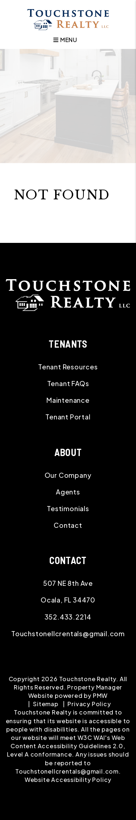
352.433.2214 (68, 617)
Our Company (68, 475)
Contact (68, 525)
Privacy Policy (89, 704)
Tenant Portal (67, 417)
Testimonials (68, 508)
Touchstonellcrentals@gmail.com (68, 633)
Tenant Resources (68, 367)
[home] (68, 18)
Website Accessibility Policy (68, 779)
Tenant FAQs (68, 383)
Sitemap (45, 704)
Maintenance (68, 400)
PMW (100, 695)
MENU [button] (65, 40)
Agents (68, 492)
